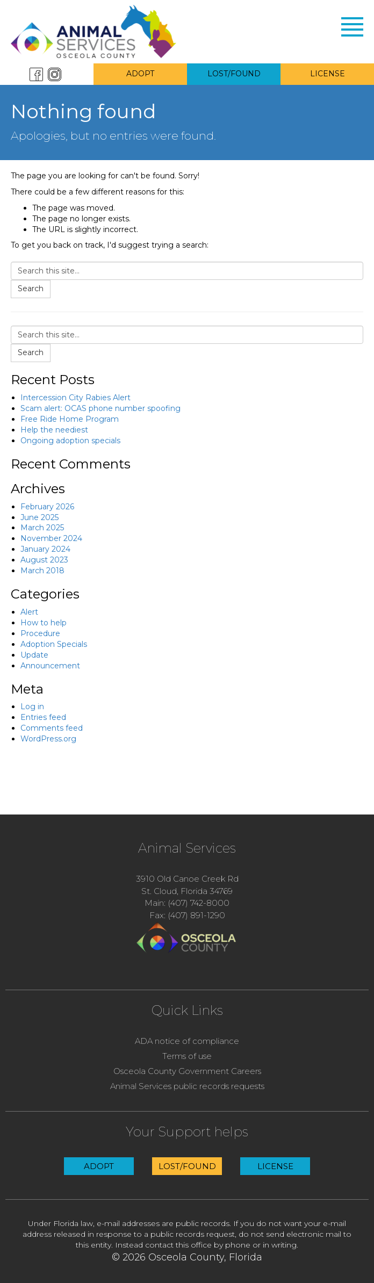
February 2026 (47, 506)
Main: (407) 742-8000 (187, 903)
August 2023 (44, 560)
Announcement (50, 666)
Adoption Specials (53, 644)
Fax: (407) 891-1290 (187, 915)
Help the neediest (54, 430)
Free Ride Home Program (69, 419)
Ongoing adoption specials (70, 440)
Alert (29, 612)
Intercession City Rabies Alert (75, 397)
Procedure (40, 633)
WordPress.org (48, 739)
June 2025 (39, 517)
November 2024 (51, 538)
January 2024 (45, 549)
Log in (32, 706)
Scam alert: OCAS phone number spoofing (100, 408)
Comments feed (51, 728)
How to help (43, 623)
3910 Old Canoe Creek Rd (187, 879)
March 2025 (42, 527)
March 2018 (42, 570)
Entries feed (43, 717)
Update (34, 655)
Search (31, 288)
